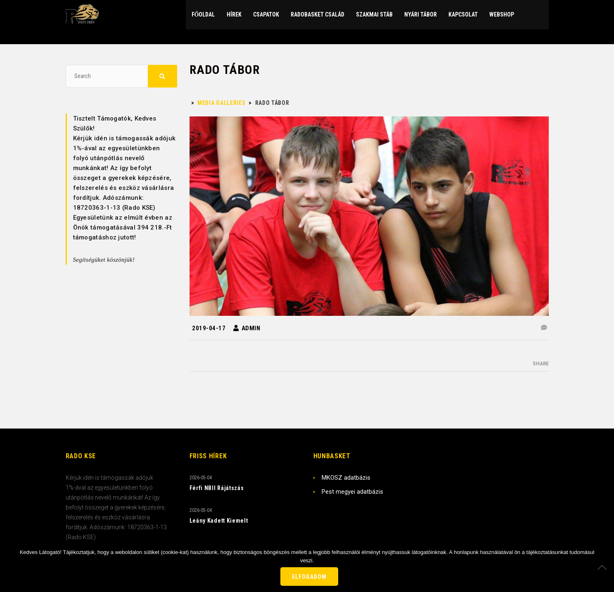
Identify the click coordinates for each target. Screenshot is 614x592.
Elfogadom (309, 576)
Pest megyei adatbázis (352, 491)
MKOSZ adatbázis (346, 477)
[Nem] (604, 567)
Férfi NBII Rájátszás (217, 488)
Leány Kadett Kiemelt (219, 520)
